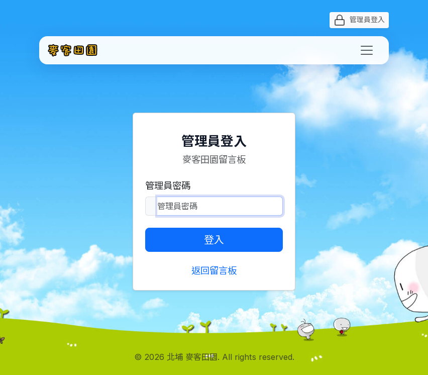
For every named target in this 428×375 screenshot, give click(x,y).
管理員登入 (359, 20)
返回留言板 (214, 270)
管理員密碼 (167, 185)
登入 (214, 240)
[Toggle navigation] (366, 50)
